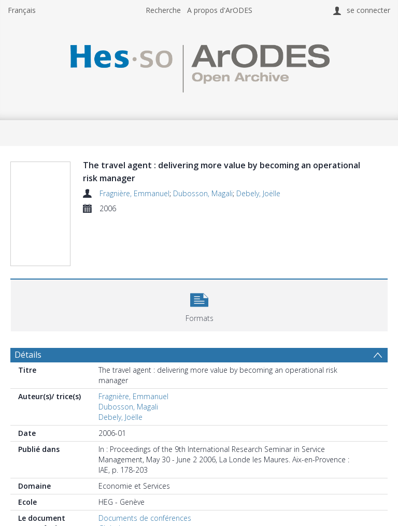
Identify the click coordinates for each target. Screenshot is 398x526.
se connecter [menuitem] (368, 10)
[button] (199, 304)
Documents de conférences (144, 518)
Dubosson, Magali (203, 193)
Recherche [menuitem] (163, 10)
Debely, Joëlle (258, 193)
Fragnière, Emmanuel (134, 193)
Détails (28, 354)
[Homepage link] (199, 65)
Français (22, 10)
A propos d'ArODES (219, 10)
